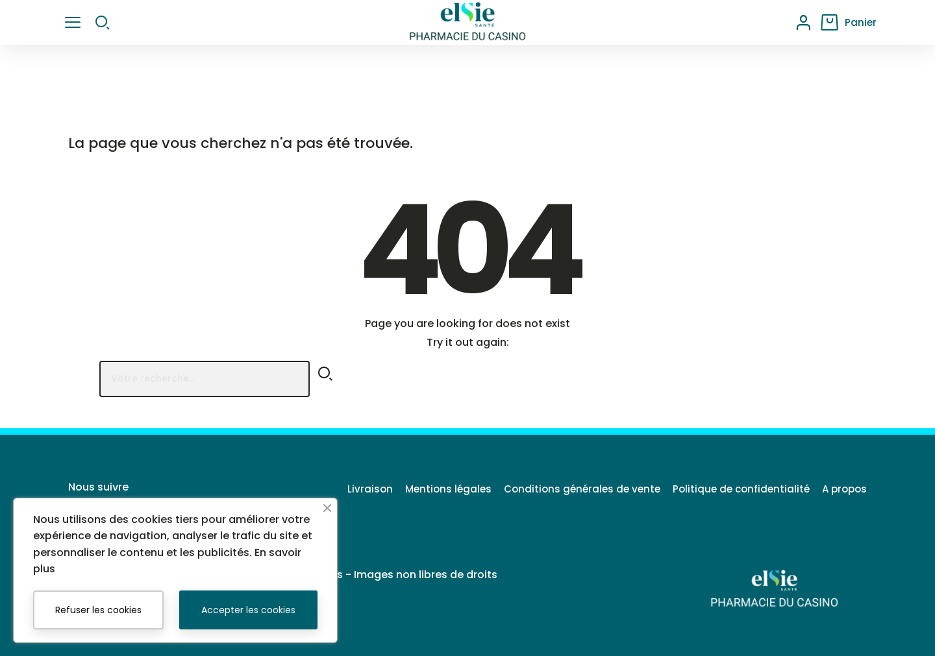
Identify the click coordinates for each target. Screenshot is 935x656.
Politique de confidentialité (731, 489)
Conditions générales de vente (562, 489)
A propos (844, 489)
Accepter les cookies (248, 609)
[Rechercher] (204, 379)
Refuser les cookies (98, 609)
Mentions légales (419, 489)
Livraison (331, 489)
